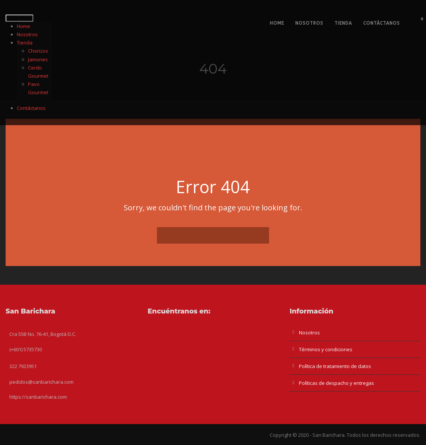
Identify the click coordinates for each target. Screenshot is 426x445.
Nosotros (27, 34)
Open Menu (19, 18)
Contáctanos (31, 108)
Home (23, 26)
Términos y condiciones (325, 349)
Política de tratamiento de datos (335, 366)
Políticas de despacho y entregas (336, 383)
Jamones (38, 59)
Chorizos (38, 50)
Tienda (25, 42)
